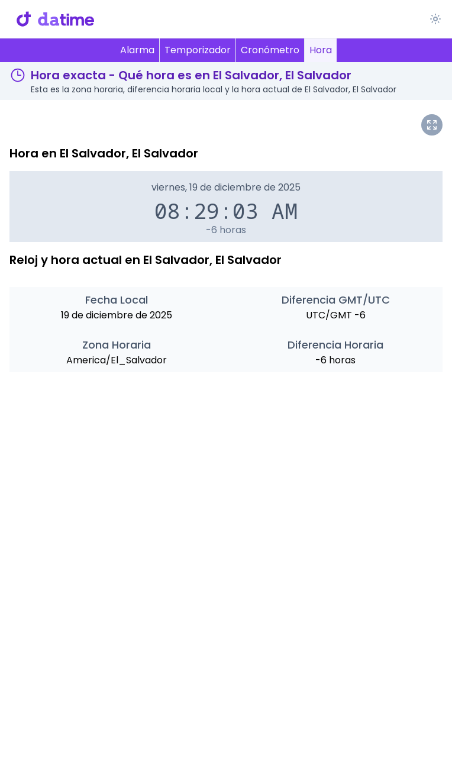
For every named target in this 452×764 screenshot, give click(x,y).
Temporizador (197, 50)
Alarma (137, 50)
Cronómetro (270, 50)
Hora (320, 50)
